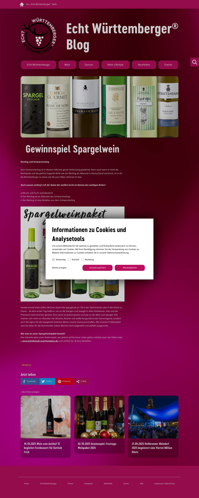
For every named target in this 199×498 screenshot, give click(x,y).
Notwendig (59, 259)
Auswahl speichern (97, 267)
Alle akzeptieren (130, 267)
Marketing (87, 259)
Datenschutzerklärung (118, 252)
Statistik (73, 259)
